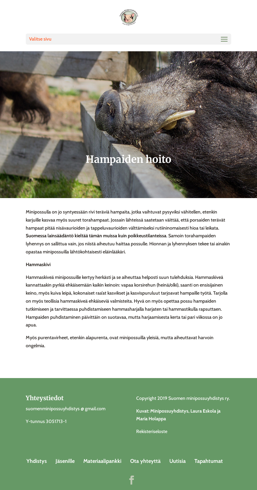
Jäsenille (65, 461)
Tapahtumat (208, 461)
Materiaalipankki (102, 461)
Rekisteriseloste (151, 431)
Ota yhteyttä (145, 461)
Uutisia (177, 461)
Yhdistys (36, 461)
